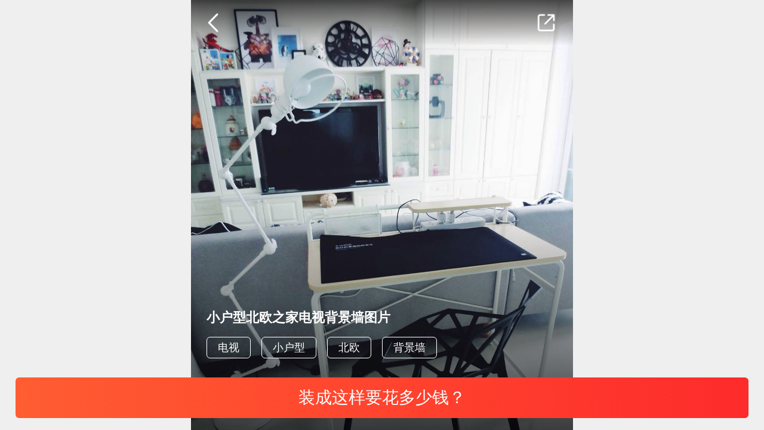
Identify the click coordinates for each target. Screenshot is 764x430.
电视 (228, 348)
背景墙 (409, 348)
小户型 (289, 348)
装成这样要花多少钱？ (382, 397)
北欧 (349, 348)
